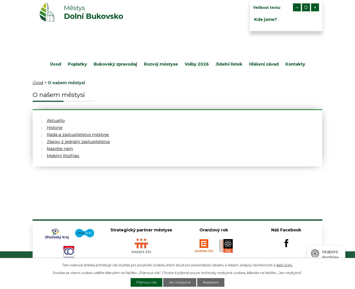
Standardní (306, 7)
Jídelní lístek (229, 64)
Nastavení (211, 282)
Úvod (55, 64)
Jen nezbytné (180, 282)
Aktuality (56, 120)
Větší (315, 7)
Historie (54, 127)
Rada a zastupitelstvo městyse (78, 134)
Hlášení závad (264, 64)
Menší (297, 7)
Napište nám (60, 148)
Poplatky (77, 64)
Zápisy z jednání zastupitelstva (78, 141)
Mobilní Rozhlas (63, 155)
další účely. (284, 265)
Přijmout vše (146, 282)
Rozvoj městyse (161, 64)
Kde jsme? (265, 19)
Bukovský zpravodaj (115, 64)
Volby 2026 (197, 64)
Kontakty (295, 64)
